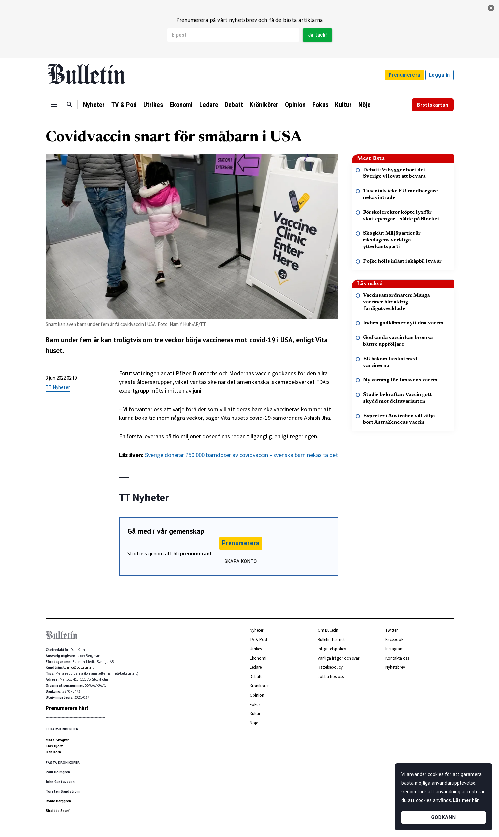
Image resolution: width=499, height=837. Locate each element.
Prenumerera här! (67, 708)
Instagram (394, 649)
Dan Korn (53, 752)
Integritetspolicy (332, 649)
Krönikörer (264, 105)
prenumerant (196, 553)
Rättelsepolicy (330, 667)
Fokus (320, 105)
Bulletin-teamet (331, 639)
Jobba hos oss (331, 676)
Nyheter (94, 105)
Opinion (295, 105)
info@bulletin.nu (80, 667)
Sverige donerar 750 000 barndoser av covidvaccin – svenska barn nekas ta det (241, 455)
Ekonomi (181, 105)
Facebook (394, 639)
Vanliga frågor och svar (338, 658)
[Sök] (69, 105)
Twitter (391, 630)
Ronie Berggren (58, 801)
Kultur (343, 105)
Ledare (208, 105)
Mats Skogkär (57, 740)
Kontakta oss (397, 658)
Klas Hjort (54, 746)
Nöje (364, 105)
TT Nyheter (58, 387)
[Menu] (54, 105)
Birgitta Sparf (58, 810)
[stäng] (491, 8)
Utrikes (153, 105)
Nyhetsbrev (395, 667)
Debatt (234, 105)
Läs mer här (466, 800)
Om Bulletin (328, 630)
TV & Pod (124, 105)
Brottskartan (432, 104)
